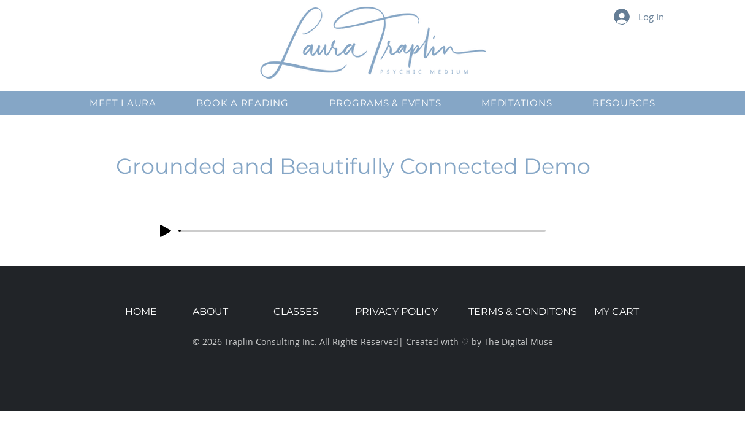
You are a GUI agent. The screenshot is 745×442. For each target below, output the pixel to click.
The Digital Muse (518, 341)
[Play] (165, 231)
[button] (123, 103)
